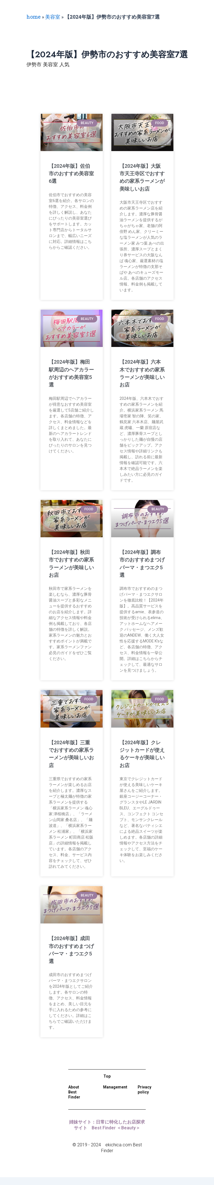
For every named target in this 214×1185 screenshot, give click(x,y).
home (33, 16)
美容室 (52, 16)
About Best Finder (74, 1099)
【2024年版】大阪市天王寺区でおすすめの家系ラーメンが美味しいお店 (141, 180)
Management (115, 1094)
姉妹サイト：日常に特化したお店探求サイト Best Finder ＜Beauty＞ (107, 1132)
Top (107, 1084)
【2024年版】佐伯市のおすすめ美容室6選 (70, 173)
